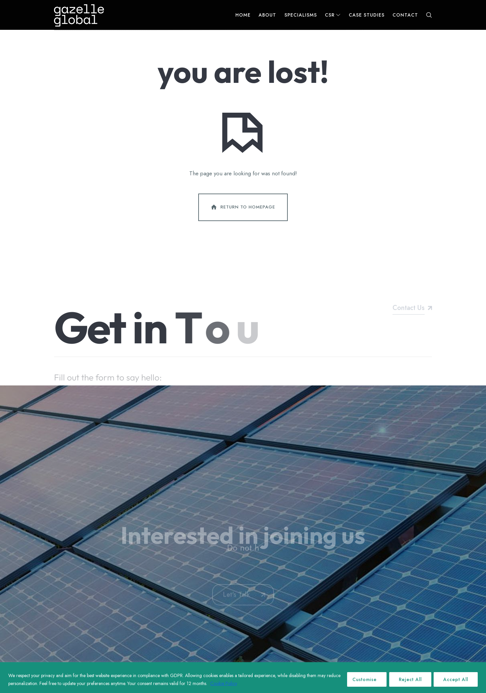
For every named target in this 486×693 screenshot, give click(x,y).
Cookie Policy (238, 683)
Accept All (455, 679)
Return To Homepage (242, 209)
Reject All (409, 679)
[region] (243, 677)
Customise (362, 679)
